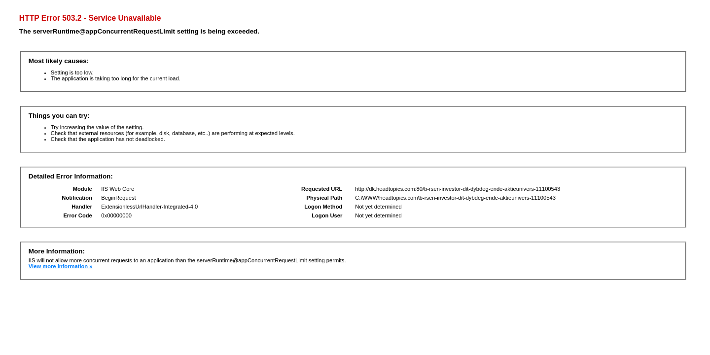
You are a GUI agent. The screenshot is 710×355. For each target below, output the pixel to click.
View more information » (61, 266)
